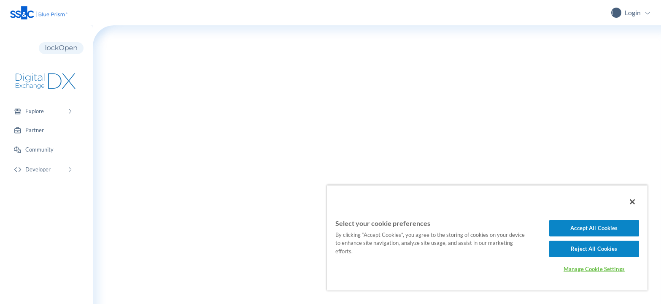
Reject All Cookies (594, 248)
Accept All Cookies (594, 228)
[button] (38, 12)
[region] (487, 237)
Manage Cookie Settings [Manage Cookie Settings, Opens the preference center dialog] (594, 269)
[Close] (632, 202)
